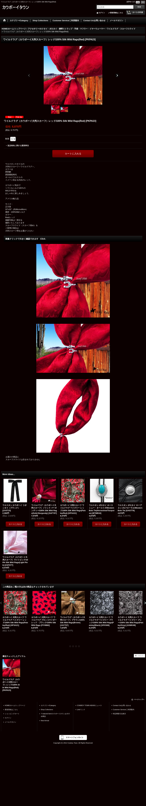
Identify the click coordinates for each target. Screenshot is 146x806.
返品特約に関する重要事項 (18, 146)
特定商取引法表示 (119, 714)
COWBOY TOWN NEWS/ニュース (89, 705)
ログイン (102, 13)
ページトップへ (139, 699)
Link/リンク (81, 709)
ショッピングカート (12, 714)
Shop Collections (47, 709)
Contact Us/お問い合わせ (122, 705)
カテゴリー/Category (48, 705)
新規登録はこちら (116, 13)
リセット (141, 655)
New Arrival (45, 720)
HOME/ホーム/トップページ (15, 705)
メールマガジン (10, 722)
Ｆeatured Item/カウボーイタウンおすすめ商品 (55, 715)
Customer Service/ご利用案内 (123, 709)
